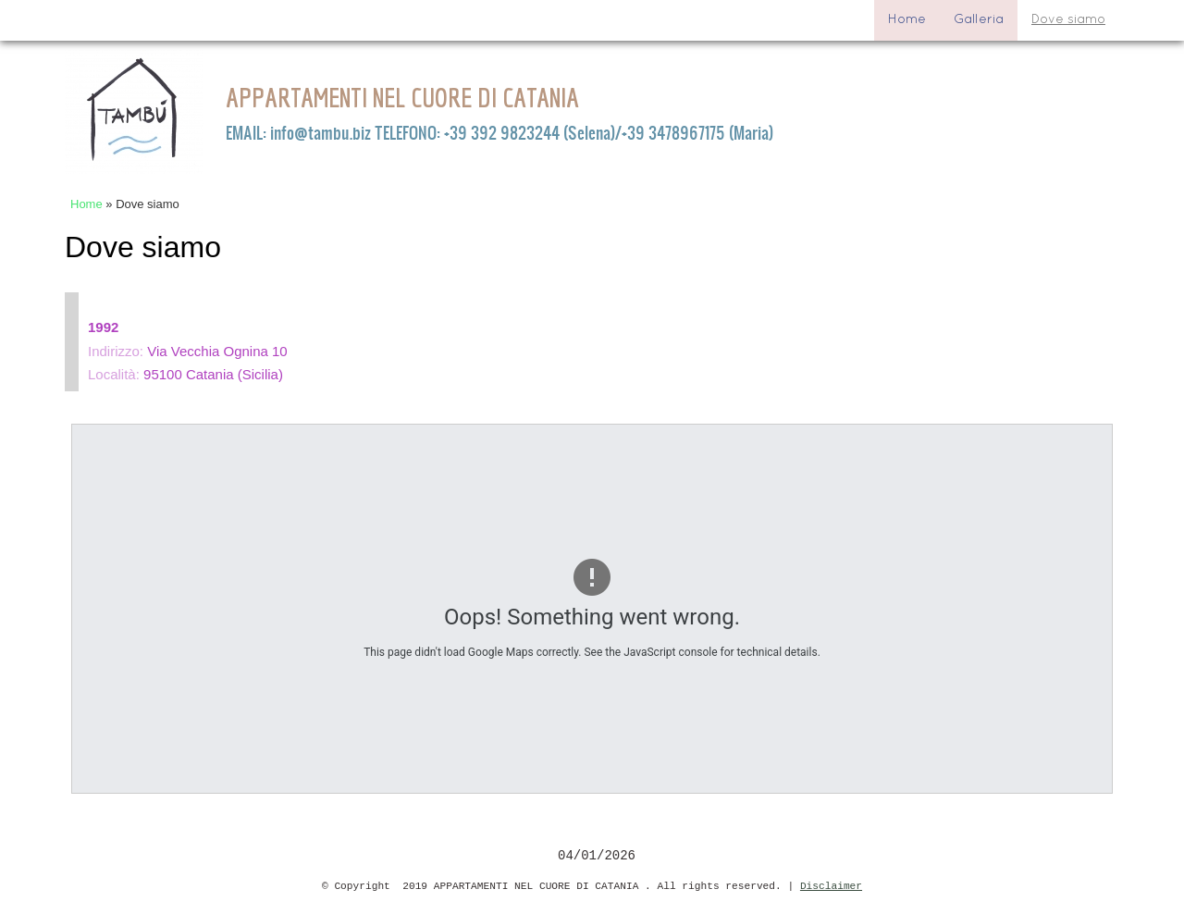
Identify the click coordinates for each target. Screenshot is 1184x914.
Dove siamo (1068, 20)
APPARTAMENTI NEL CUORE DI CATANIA (402, 97)
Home (907, 20)
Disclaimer (831, 886)
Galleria (979, 20)
